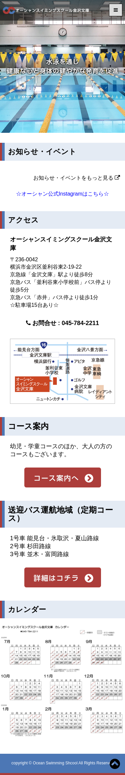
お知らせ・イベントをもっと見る (76, 178)
